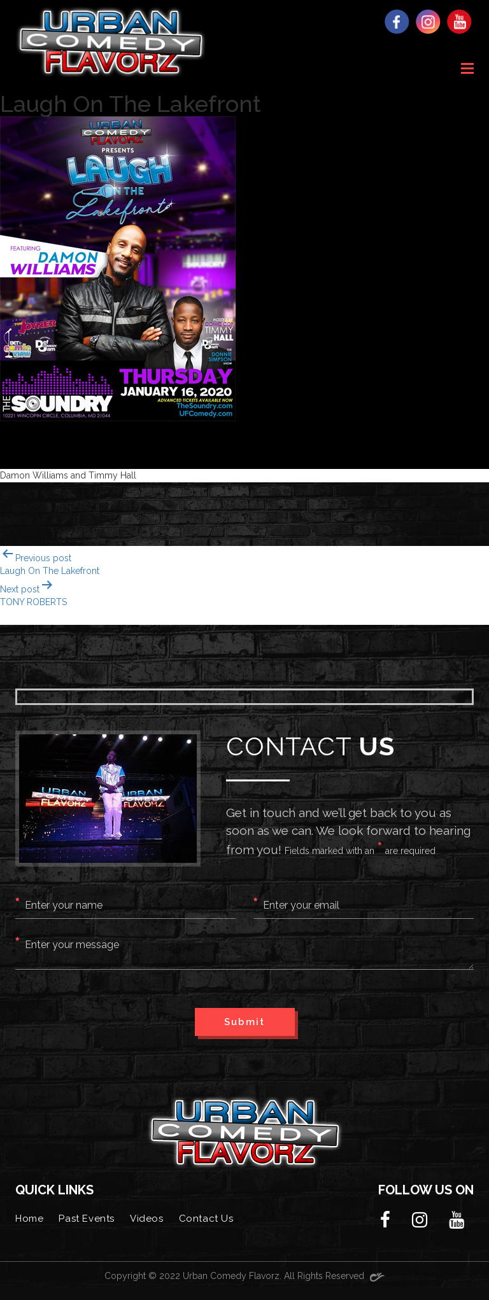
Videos (147, 1218)
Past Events (87, 1218)
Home (29, 1218)
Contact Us (206, 1218)
